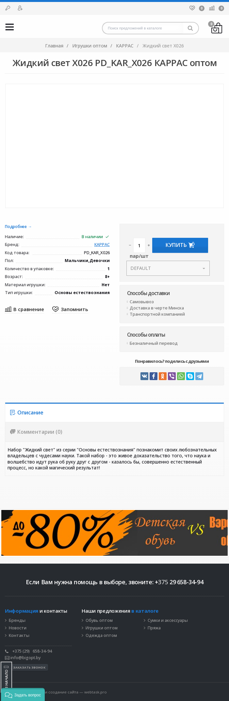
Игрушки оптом (102, 628)
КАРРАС (102, 244)
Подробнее (16, 226)
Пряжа (154, 628)
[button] (23, 694)
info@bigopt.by (23, 657)
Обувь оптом (99, 620)
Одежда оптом (101, 635)
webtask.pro (95, 692)
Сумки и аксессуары (168, 620)
